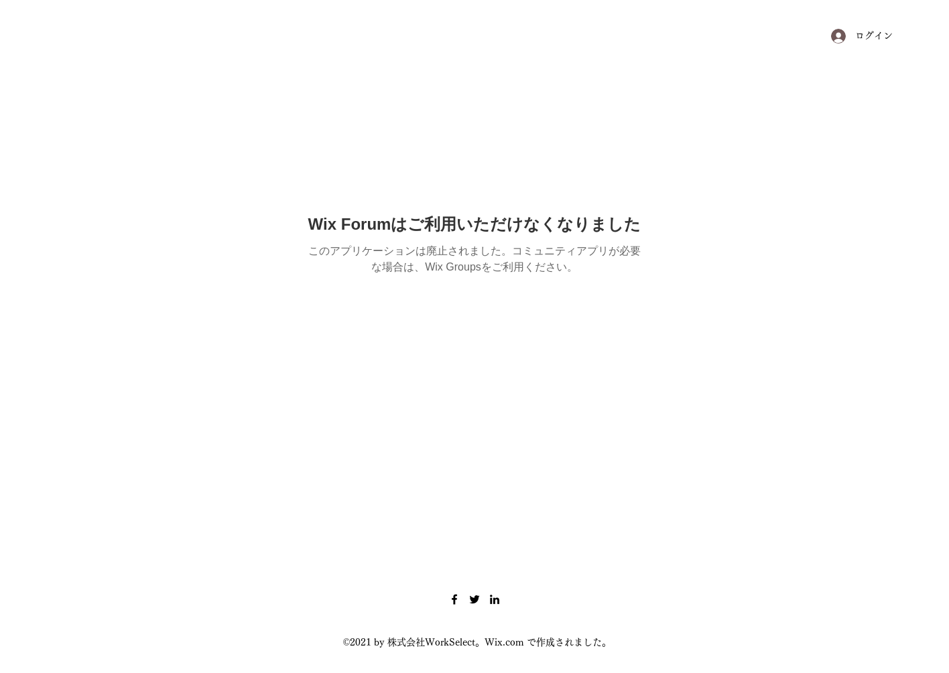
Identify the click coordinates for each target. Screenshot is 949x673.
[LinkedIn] (494, 599)
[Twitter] (474, 599)
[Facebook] (454, 599)
